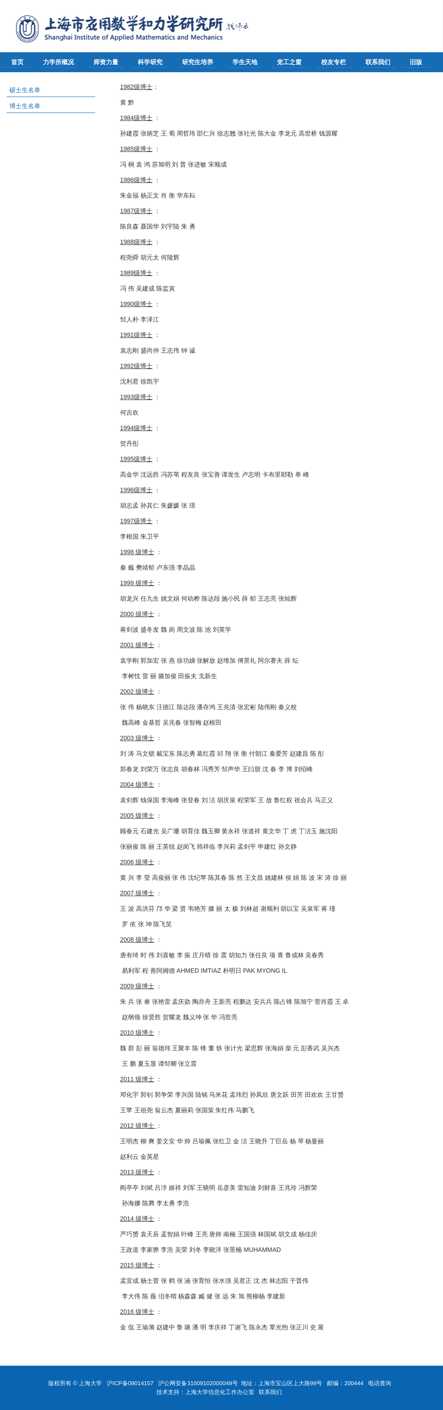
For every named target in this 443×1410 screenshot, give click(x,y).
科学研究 (150, 62)
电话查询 (380, 1383)
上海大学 (90, 1383)
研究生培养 (197, 62)
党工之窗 (289, 62)
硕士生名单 (24, 89)
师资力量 (105, 62)
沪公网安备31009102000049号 (197, 1383)
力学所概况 (58, 62)
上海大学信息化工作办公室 (222, 1392)
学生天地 (245, 62)
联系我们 (377, 62)
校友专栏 (333, 62)
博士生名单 (24, 105)
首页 (17, 62)
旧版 (416, 62)
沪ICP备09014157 (131, 1383)
